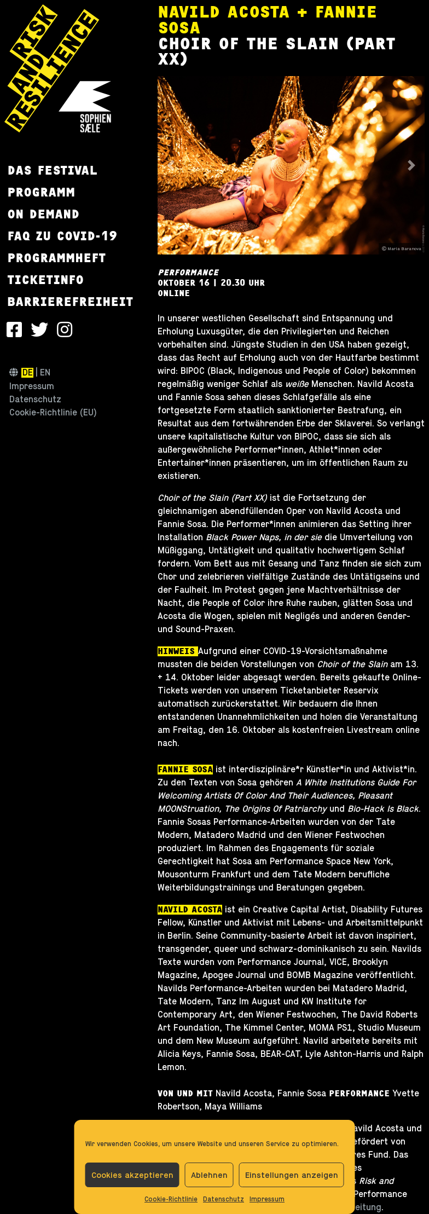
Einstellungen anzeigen (291, 1175)
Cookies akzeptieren (132, 1175)
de (27, 373)
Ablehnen (209, 1175)
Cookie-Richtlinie (171, 1199)
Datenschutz (223, 1199)
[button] (171, 165)
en (45, 373)
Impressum (267, 1199)
